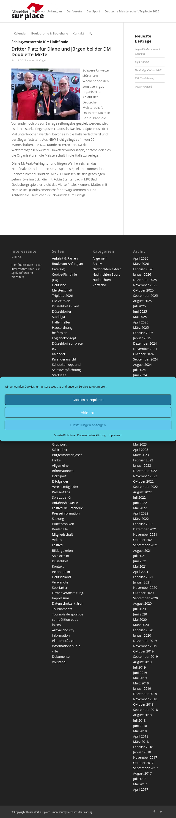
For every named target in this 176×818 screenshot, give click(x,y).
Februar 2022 (143, 524)
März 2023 (141, 455)
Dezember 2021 (145, 529)
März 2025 (141, 327)
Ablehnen (88, 412)
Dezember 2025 (145, 279)
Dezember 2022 (145, 471)
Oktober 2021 (143, 540)
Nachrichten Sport (106, 274)
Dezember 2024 (145, 343)
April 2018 (140, 736)
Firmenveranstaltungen (69, 593)
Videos (57, 540)
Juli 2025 (139, 306)
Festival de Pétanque (67, 508)
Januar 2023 (142, 465)
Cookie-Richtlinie (64, 435)
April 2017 (140, 789)
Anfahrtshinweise (65, 503)
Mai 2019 (140, 678)
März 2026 (141, 263)
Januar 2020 (142, 635)
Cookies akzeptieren (88, 399)
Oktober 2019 (143, 651)
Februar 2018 (143, 747)
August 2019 (142, 662)
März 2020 (141, 625)
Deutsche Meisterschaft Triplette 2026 (62, 290)
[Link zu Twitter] (161, 811)
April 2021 (140, 571)
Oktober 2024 (143, 354)
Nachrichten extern (107, 269)
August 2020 (142, 603)
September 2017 (145, 768)
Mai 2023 (140, 444)
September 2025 (145, 295)
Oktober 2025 (143, 290)
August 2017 (142, 773)
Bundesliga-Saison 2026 (148, 70)
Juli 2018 (139, 720)
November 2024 (145, 348)
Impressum (115, 435)
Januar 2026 (142, 274)
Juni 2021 (140, 561)
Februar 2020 (143, 630)
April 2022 (140, 513)
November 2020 (145, 587)
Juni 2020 (140, 614)
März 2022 (141, 518)
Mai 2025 (140, 317)
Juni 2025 (140, 311)
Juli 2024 (139, 370)
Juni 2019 (140, 672)
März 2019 (141, 683)
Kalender (58, 354)
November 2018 (145, 699)
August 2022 (142, 492)
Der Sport (59, 476)
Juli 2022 (139, 497)
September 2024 (145, 359)
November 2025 (145, 285)
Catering (58, 269)
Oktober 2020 (143, 593)
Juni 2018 (140, 726)
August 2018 (142, 715)
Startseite (59, 375)
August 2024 (142, 364)
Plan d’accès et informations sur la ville (66, 645)
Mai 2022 (140, 508)
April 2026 (140, 258)
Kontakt (58, 566)
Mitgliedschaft (62, 534)
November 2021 (145, 534)
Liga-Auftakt (142, 61)
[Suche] (90, 33)
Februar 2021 (143, 577)
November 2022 (145, 476)
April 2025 (140, 322)
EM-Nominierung (144, 78)
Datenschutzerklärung (91, 435)
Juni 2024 (140, 375)
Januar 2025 (142, 338)
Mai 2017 (140, 784)
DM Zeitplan (61, 301)
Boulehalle (60, 529)
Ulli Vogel (40, 60)
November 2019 (145, 646)
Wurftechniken (63, 524)
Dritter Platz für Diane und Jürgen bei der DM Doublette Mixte (61, 51)
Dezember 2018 (145, 694)
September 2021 (145, 545)
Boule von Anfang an (67, 263)
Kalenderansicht (64, 359)
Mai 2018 (140, 731)
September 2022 (145, 486)
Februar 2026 (143, 269)
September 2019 (145, 656)
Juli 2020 (139, 609)
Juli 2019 (139, 667)
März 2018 (141, 741)
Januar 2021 (142, 582)
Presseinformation (66, 513)
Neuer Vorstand (143, 86)
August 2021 (142, 550)
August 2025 (142, 301)
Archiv (97, 263)
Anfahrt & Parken (65, 258)
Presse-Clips (61, 492)
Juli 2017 (139, 779)
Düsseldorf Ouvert (66, 306)
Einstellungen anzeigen (88, 425)
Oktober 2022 (143, 481)
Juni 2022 (140, 503)
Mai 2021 (140, 566)
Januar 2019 (142, 688)
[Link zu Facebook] (154, 811)
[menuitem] (20, 11)
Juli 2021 (139, 556)
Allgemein (100, 258)
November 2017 (145, 757)
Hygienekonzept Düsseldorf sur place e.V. (67, 343)
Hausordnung (62, 327)
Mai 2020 (140, 619)
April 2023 (140, 449)
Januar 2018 (142, 752)
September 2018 (145, 709)
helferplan (59, 333)
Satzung (58, 518)
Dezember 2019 (145, 640)
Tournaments (62, 609)
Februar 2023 (143, 460)
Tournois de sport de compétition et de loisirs (67, 619)
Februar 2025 (143, 333)
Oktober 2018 (143, 704)
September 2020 (145, 598)
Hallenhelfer (61, 322)
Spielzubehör (62, 497)
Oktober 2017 (143, 763)
